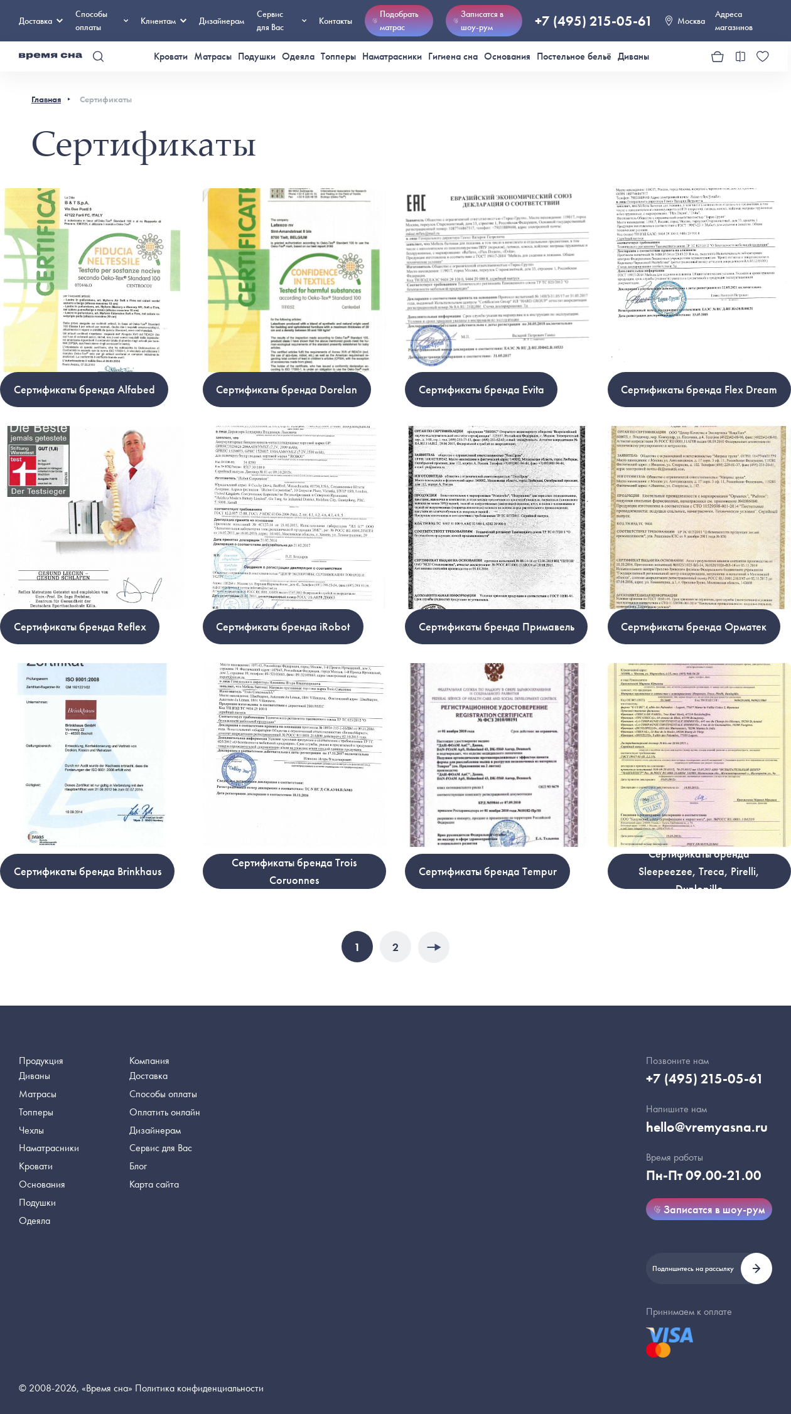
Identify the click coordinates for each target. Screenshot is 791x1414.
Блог (138, 1165)
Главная (46, 99)
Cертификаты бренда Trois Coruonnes (294, 871)
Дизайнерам (221, 20)
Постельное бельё (574, 56)
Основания (507, 56)
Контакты (335, 20)
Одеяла (298, 56)
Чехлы (31, 1130)
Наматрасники (392, 56)
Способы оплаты (163, 1093)
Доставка (41, 20)
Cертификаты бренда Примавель (496, 626)
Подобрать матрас (395, 20)
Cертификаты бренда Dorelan (286, 389)
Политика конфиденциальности (199, 1388)
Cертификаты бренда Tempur (488, 871)
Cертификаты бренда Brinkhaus (87, 871)
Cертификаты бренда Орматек (694, 626)
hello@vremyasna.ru (707, 1127)
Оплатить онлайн (164, 1112)
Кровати (171, 56)
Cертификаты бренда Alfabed (84, 389)
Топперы (338, 56)
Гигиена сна (453, 56)
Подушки (257, 56)
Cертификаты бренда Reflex (80, 626)
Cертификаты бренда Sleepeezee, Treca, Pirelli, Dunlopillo (699, 871)
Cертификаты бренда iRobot (283, 626)
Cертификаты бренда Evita (481, 389)
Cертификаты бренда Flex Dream (699, 389)
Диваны (633, 56)
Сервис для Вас (281, 20)
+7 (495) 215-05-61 (594, 21)
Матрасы (213, 56)
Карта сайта (154, 1184)
